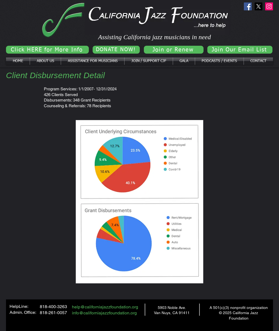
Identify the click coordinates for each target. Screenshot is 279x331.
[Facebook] (248, 6)
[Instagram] (269, 6)
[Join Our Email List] (239, 50)
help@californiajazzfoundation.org (105, 306)
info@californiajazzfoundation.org (104, 312)
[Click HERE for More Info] (47, 50)
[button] (45, 61)
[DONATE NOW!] (116, 50)
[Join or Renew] (174, 50)
